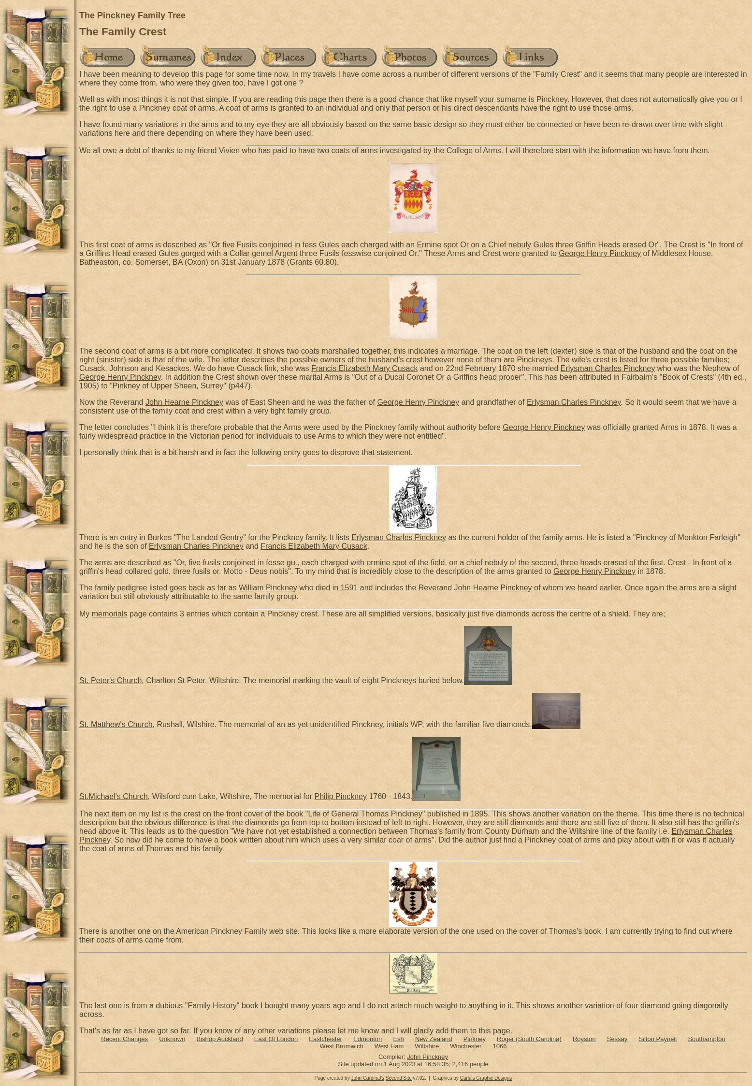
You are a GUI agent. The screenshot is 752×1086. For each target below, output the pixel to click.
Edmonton (367, 1039)
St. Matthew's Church (116, 724)
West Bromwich (341, 1046)
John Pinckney (427, 1056)
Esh (398, 1039)
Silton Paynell (657, 1039)
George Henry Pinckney (600, 253)
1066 (499, 1046)
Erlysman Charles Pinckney (608, 368)
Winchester (465, 1046)
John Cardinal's (367, 1078)
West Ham (389, 1046)
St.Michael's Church (113, 796)
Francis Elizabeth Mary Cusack (364, 368)
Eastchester (325, 1039)
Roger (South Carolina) (529, 1039)
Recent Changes (124, 1039)
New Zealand (433, 1039)
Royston (584, 1039)
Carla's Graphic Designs (486, 1078)
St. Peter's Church (110, 680)
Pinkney (474, 1039)
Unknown (172, 1039)
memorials (110, 614)
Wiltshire (427, 1046)
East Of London (276, 1039)
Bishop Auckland (220, 1039)
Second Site (399, 1078)
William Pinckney (268, 588)
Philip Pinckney (340, 796)
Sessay (617, 1039)
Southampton (706, 1039)
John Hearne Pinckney (184, 402)
